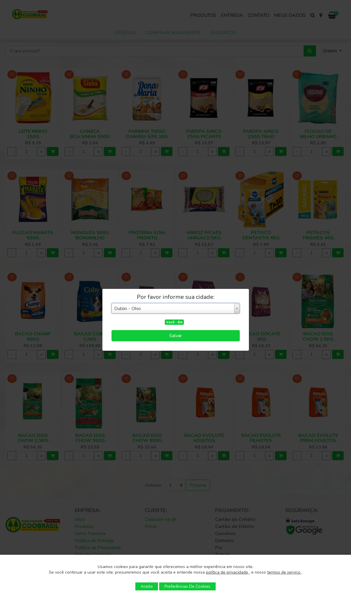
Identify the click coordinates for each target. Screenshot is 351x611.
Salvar (175, 335)
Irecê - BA (174, 322)
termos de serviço (284, 572)
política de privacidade (227, 572)
